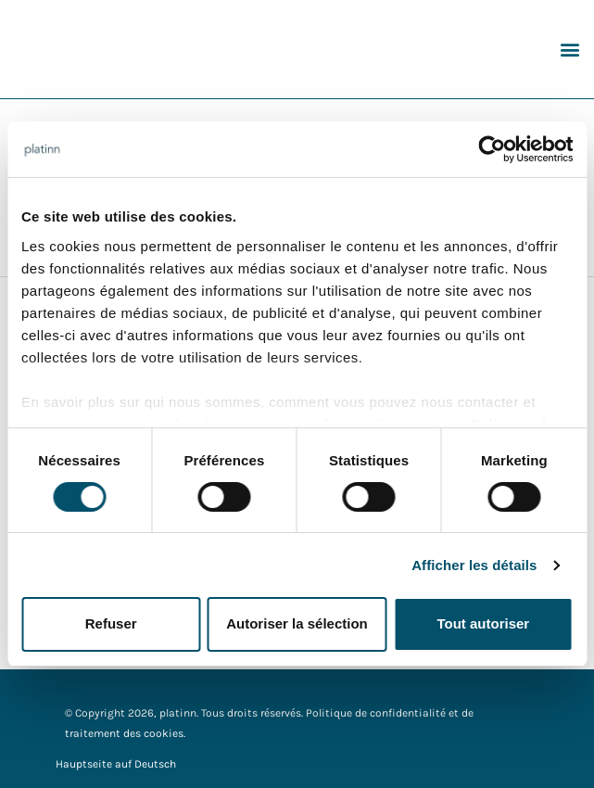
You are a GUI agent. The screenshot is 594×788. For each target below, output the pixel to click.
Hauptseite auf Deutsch (116, 763)
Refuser (111, 623)
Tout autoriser (482, 623)
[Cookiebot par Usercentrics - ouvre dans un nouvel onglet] (492, 149)
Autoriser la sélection (297, 623)
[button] (569, 48)
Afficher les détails (474, 565)
